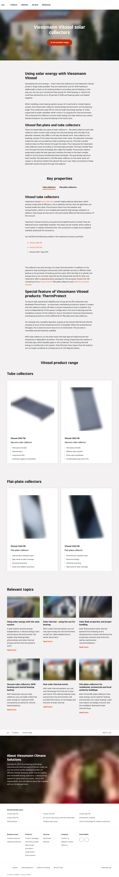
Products (13, 5)
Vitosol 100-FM (46, 282)
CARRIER (28, 874)
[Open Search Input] (111, 5)
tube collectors (47, 201)
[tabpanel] (59, 225)
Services (35, 5)
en (8, 733)
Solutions (24, 5)
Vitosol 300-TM (35, 243)
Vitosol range (27, 733)
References (46, 5)
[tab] (49, 186)
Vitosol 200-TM (35, 247)
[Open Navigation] (3, 4)
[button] (107, 733)
